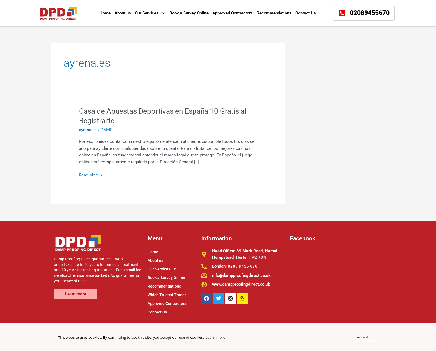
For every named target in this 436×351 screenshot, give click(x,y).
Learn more (215, 337)
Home (105, 13)
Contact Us (305, 13)
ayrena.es (88, 129)
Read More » (90, 175)
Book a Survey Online (189, 13)
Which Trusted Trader (167, 295)
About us (123, 13)
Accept (362, 337)
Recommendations (274, 13)
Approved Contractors (232, 13)
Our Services (150, 13)
